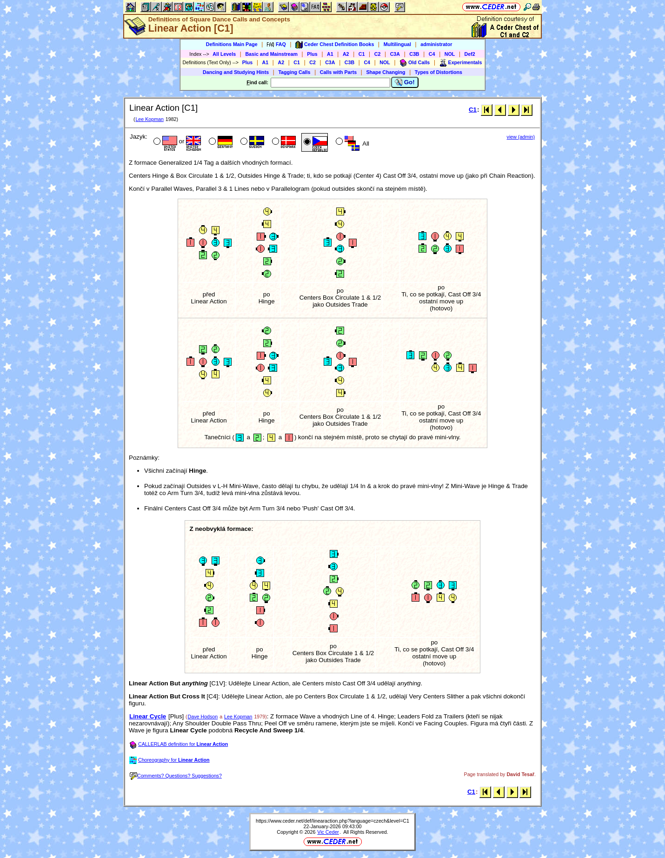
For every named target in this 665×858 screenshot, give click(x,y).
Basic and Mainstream (271, 54)
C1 (362, 54)
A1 (330, 54)
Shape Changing (385, 72)
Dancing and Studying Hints (236, 72)
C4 (432, 54)
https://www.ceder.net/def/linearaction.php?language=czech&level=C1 (332, 821)
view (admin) (521, 137)
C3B (414, 54)
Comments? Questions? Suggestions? (176, 775)
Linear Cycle (147, 716)
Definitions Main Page (232, 44)
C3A (395, 54)
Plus (312, 54)
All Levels (224, 54)
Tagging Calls (294, 72)
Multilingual (397, 44)
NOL (450, 54)
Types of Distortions (438, 72)
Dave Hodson (203, 716)
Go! (405, 82)
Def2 (470, 54)
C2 (377, 54)
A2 (346, 54)
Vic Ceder (328, 832)
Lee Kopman (149, 119)
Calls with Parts (338, 72)
